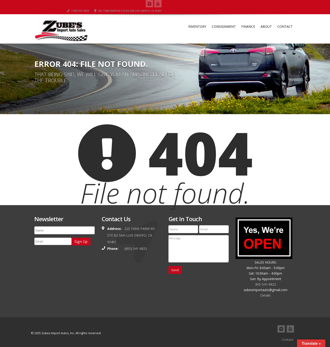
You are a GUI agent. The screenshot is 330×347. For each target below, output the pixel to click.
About (266, 19)
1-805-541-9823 (212, 3)
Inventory (197, 19)
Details (265, 295)
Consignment (224, 19)
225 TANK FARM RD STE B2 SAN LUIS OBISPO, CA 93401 (262, 3)
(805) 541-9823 (135, 248)
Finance (248, 19)
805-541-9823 (265, 284)
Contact (285, 19)
